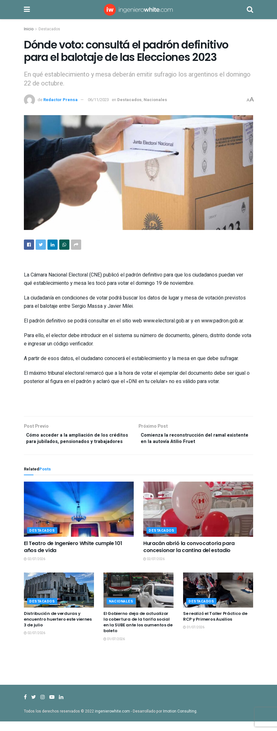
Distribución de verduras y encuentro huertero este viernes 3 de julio (58, 629)
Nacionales (155, 100)
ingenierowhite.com (112, 721)
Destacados (49, 29)
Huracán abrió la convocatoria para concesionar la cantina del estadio (189, 556)
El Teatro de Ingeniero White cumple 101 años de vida (73, 556)
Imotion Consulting (179, 721)
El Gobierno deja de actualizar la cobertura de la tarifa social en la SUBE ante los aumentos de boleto (138, 632)
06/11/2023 (98, 100)
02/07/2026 (34, 568)
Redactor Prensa (60, 100)
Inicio (28, 29)
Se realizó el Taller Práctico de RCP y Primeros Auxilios (215, 626)
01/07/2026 (114, 648)
